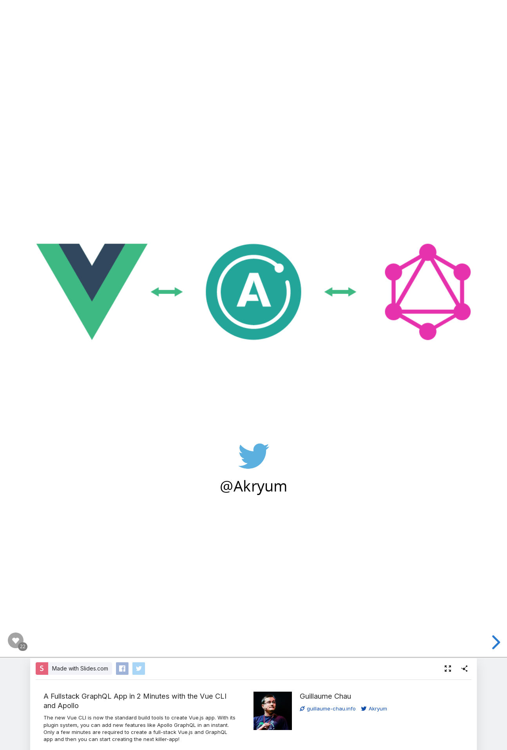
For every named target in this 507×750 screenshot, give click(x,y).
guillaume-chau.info (328, 708)
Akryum (374, 708)
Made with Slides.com (80, 668)
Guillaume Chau (325, 696)
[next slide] (495, 642)
